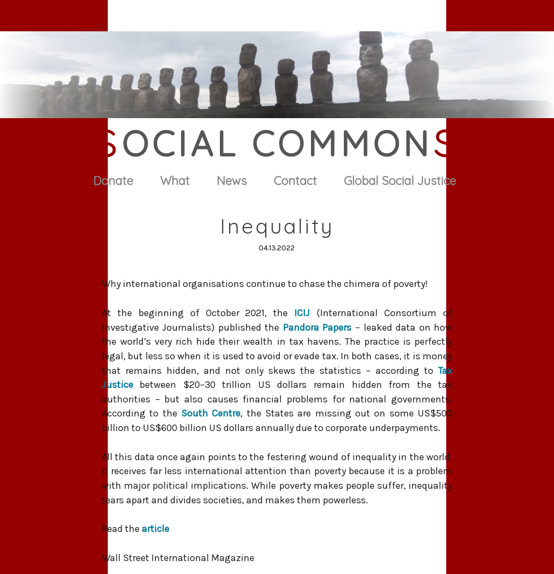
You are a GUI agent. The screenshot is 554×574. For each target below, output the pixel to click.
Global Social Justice (400, 180)
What (175, 180)
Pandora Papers (317, 327)
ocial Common (277, 143)
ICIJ (302, 313)
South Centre (210, 413)
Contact (295, 180)
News (232, 180)
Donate (113, 180)
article (155, 529)
